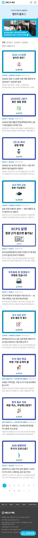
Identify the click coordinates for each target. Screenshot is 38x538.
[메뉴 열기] (35, 2)
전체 (3, 43)
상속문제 (17, 43)
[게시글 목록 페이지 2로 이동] (9, 485)
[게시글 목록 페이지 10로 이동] (19, 491)
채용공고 (11, 504)
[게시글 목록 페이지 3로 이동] (14, 485)
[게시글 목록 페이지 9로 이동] (14, 491)
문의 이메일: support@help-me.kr (10, 520)
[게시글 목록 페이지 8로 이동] (9, 491)
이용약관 (24, 504)
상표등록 (24, 43)
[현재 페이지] (4, 485)
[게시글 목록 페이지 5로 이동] (24, 485)
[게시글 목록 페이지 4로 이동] (19, 485)
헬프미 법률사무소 (8, 46)
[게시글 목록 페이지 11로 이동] (29, 491)
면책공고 (18, 504)
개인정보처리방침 (32, 504)
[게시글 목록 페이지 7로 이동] (33, 485)
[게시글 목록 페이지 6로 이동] (29, 485)
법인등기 (9, 43)
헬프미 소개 (4, 504)
